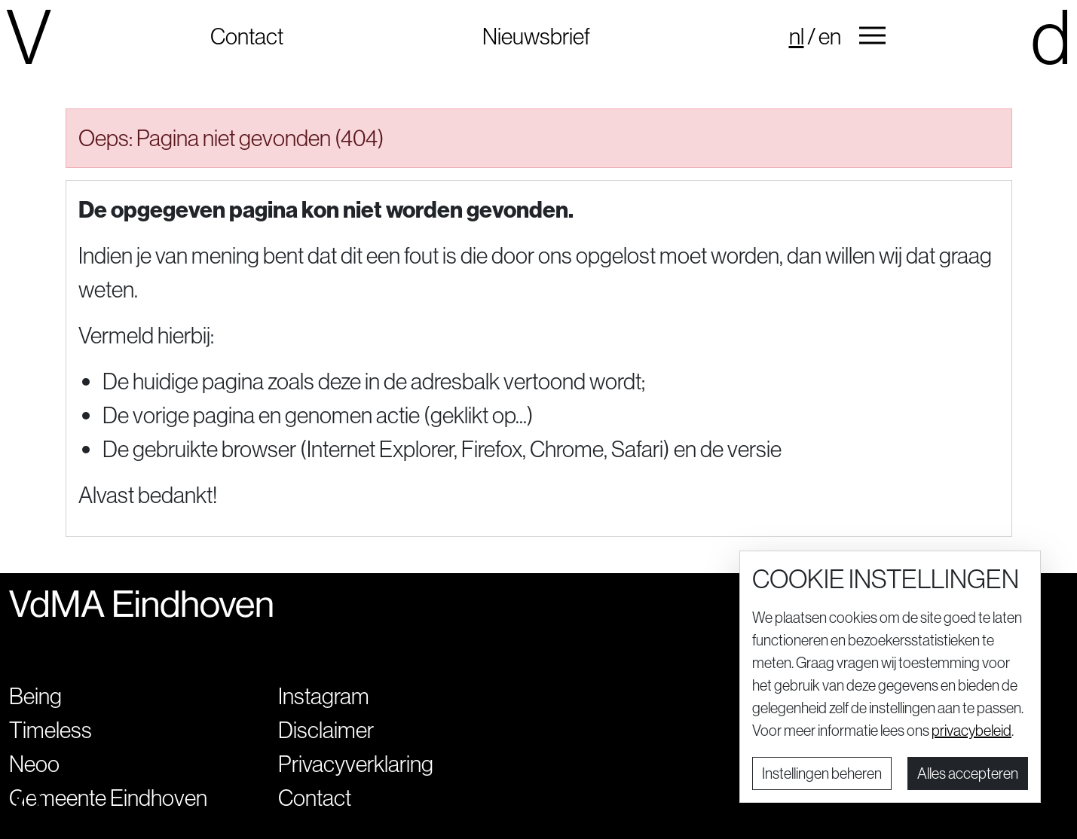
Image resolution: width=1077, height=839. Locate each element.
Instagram (323, 696)
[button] (872, 36)
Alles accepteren (967, 773)
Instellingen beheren (822, 773)
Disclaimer (326, 729)
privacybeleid (971, 730)
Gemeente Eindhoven (108, 797)
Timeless (50, 729)
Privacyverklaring (355, 763)
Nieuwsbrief (536, 36)
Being (35, 696)
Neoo (34, 763)
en (829, 36)
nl (796, 36)
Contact (246, 36)
